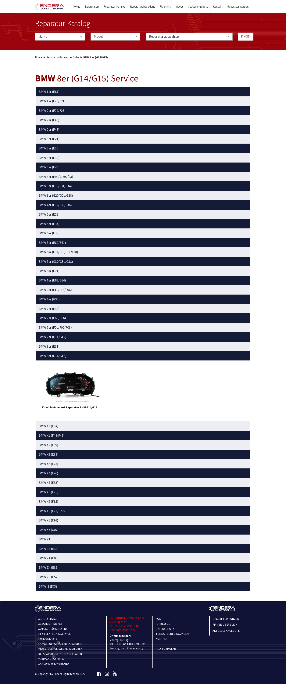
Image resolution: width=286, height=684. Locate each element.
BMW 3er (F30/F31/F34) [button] (55, 186)
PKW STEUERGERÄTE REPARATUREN (60, 648)
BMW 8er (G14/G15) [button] (52, 356)
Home (76, 6)
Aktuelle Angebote (226, 630)
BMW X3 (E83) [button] (48, 454)
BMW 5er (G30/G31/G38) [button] (56, 261)
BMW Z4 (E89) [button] (49, 567)
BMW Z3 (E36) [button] (49, 549)
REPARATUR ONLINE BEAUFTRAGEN (60, 654)
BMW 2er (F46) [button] (49, 129)
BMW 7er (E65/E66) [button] (52, 318)
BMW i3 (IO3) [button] (48, 586)
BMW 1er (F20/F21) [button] (52, 101)
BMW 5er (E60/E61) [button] (52, 243)
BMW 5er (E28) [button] (49, 214)
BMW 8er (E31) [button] (49, 346)
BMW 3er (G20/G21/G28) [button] (56, 195)
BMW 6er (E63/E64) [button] (52, 280)
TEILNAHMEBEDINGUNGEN (172, 634)
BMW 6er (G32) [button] (49, 299)
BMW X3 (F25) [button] (48, 464)
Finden (246, 36)
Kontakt (218, 6)
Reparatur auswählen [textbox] (164, 36)
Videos (180, 6)
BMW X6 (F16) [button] (48, 520)
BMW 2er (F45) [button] (49, 120)
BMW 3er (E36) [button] (49, 158)
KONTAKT (162, 638)
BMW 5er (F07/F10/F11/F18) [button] (58, 252)
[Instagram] (107, 674)
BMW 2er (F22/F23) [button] (52, 111)
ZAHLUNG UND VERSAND (53, 663)
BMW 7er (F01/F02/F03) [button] (55, 327)
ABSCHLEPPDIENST (50, 623)
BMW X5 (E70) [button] (48, 492)
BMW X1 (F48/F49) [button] (51, 435)
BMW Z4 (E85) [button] (49, 558)
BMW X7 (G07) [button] (49, 530)
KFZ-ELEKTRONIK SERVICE (54, 634)
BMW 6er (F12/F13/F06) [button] (55, 290)
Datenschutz (165, 629)
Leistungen (92, 6)
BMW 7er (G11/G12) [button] (52, 337)
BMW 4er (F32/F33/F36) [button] (55, 205)
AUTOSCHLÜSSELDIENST (53, 629)
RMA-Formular (166, 648)
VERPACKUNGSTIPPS (51, 659)
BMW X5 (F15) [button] (48, 501)
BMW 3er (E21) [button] (49, 139)
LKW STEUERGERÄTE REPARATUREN (60, 644)
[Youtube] (115, 674)
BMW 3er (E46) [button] (49, 167)
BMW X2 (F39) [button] (48, 445)
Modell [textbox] (98, 36)
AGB (158, 619)
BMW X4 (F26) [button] (48, 473)
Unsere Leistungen (226, 619)
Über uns (165, 6)
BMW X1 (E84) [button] (48, 426)
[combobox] (60, 37)
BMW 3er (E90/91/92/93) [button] (56, 177)
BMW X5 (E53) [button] (48, 483)
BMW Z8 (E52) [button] (49, 577)
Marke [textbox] (42, 36)
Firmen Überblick (225, 624)
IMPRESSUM (163, 623)
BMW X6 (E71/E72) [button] (52, 511)
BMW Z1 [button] (44, 539)
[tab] (143, 91)
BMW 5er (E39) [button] (49, 233)
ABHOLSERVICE (47, 619)
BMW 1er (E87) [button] (49, 92)
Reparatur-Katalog (114, 6)
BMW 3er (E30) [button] (49, 148)
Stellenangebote (198, 6)
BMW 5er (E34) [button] (49, 224)
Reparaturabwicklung (142, 6)
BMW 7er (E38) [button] (49, 309)
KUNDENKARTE (47, 638)
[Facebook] (99, 674)
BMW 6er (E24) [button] (49, 271)
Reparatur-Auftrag (238, 6)
